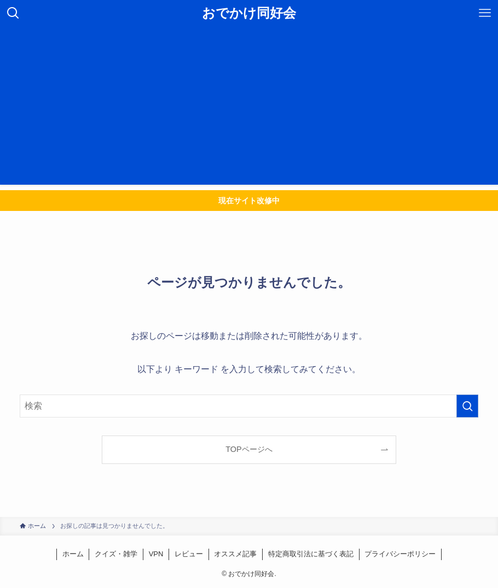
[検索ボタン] (13, 13)
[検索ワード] (249, 406)
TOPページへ (248, 449)
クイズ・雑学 (116, 554)
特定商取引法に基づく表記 (311, 554)
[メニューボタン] (485, 13)
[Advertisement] (249, 108)
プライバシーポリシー (400, 554)
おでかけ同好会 (249, 13)
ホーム (73, 554)
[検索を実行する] (467, 406)
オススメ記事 (235, 554)
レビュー (189, 554)
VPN (156, 554)
